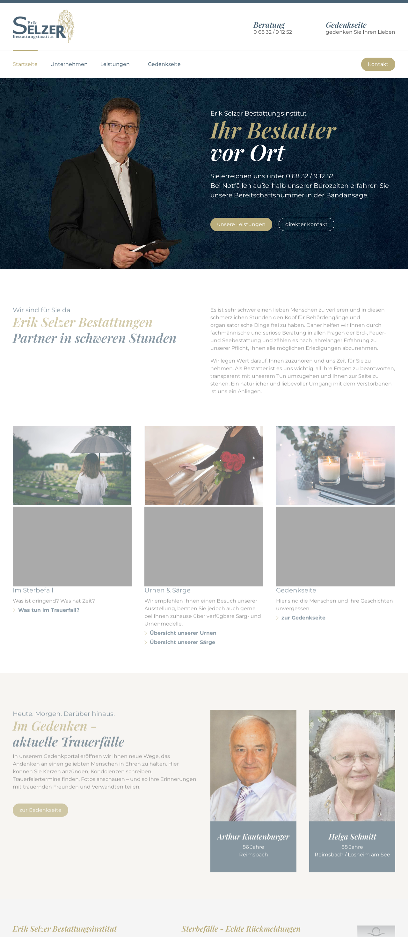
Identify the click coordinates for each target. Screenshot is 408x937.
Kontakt (378, 64)
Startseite (25, 64)
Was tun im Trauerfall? (48, 548)
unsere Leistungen (241, 224)
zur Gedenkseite (303, 556)
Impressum (380, 929)
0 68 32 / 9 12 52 (272, 32)
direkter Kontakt (306, 224)
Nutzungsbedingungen (293, 929)
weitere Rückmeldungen (214, 888)
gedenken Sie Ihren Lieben (360, 28)
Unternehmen (69, 64)
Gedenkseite (164, 64)
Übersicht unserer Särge (182, 580)
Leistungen (115, 64)
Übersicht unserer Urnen (183, 571)
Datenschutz (344, 929)
